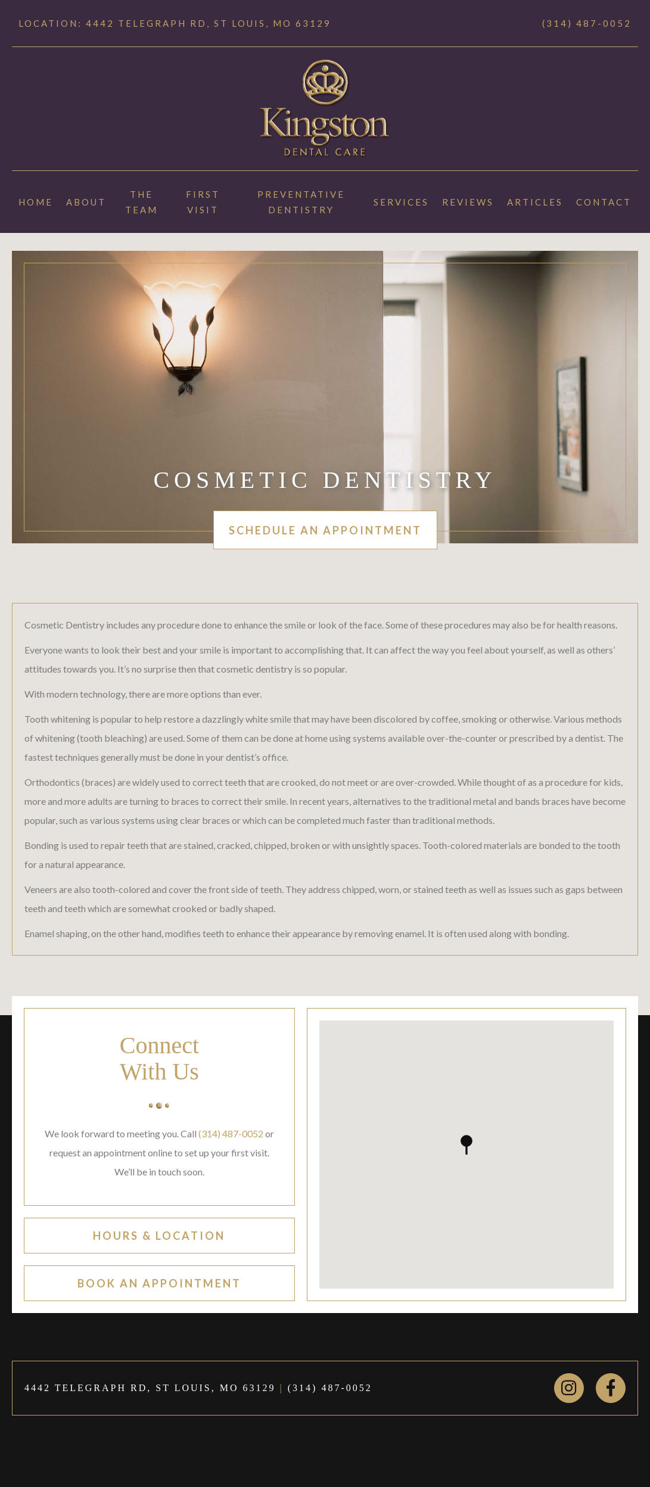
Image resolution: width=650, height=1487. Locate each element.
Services (401, 202)
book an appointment (159, 1283)
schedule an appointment (325, 530)
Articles (535, 202)
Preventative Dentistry (301, 202)
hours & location (159, 1235)
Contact (604, 202)
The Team (141, 202)
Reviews (468, 202)
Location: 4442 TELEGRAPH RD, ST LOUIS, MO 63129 (174, 23)
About (86, 202)
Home (35, 202)
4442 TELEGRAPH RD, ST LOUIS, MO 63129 (150, 1388)
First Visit (203, 202)
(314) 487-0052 (587, 23)
